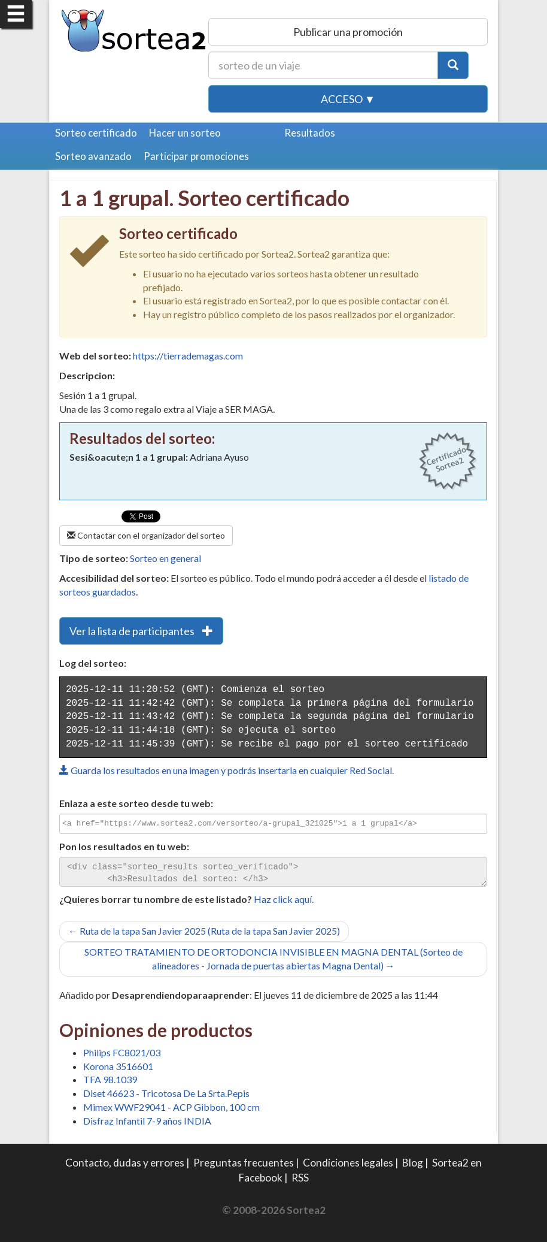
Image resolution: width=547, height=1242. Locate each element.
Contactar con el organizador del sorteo (146, 535)
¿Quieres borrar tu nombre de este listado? (155, 899)
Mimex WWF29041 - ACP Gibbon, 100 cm (171, 1107)
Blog (412, 1162)
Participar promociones (196, 156)
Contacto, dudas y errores (124, 1162)
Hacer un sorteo (185, 132)
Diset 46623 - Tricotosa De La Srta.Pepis (166, 1093)
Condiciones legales (348, 1162)
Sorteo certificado (96, 132)
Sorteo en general (165, 558)
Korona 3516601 (118, 1066)
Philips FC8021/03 (121, 1052)
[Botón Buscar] (453, 65)
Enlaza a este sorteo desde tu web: (136, 803)
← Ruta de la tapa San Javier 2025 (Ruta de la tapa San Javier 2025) (204, 930)
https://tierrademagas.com (188, 355)
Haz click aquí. (284, 899)
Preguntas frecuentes (243, 1162)
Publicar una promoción (348, 31)
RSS (300, 1177)
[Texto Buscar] (323, 65)
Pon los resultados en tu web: (124, 846)
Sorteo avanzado (93, 156)
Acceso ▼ (348, 98)
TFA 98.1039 (110, 1079)
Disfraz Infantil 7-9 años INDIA (147, 1120)
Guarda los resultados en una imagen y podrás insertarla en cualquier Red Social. (226, 770)
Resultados (309, 132)
